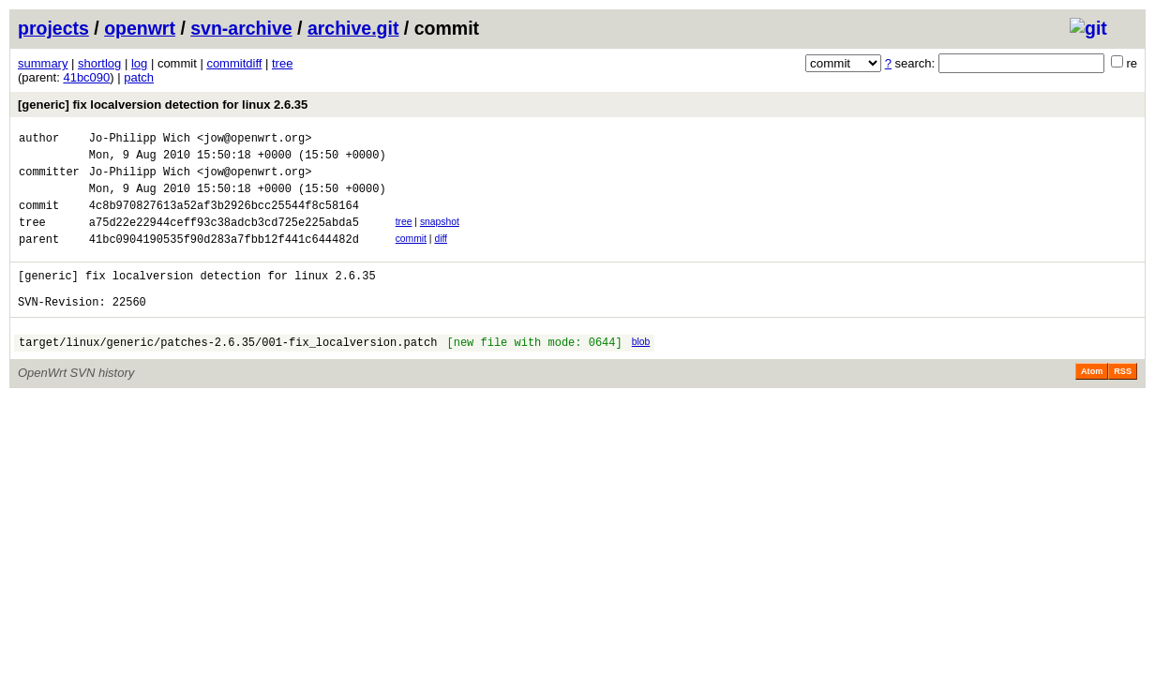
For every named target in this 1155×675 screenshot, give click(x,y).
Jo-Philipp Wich (139, 140)
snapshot (439, 236)
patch (139, 77)
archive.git (353, 28)
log (139, 63)
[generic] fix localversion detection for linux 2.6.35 (163, 105)
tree (282, 63)
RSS (1123, 402)
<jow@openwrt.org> (254, 140)
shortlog (99, 63)
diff (440, 255)
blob (641, 370)
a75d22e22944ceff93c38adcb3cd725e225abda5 (224, 239)
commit (411, 255)
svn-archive (241, 28)
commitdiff (234, 63)
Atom (1091, 402)
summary (43, 63)
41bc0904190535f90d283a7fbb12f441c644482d (224, 258)
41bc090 (86, 77)
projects (53, 28)
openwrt (139, 28)
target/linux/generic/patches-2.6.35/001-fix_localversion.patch (228, 373)
